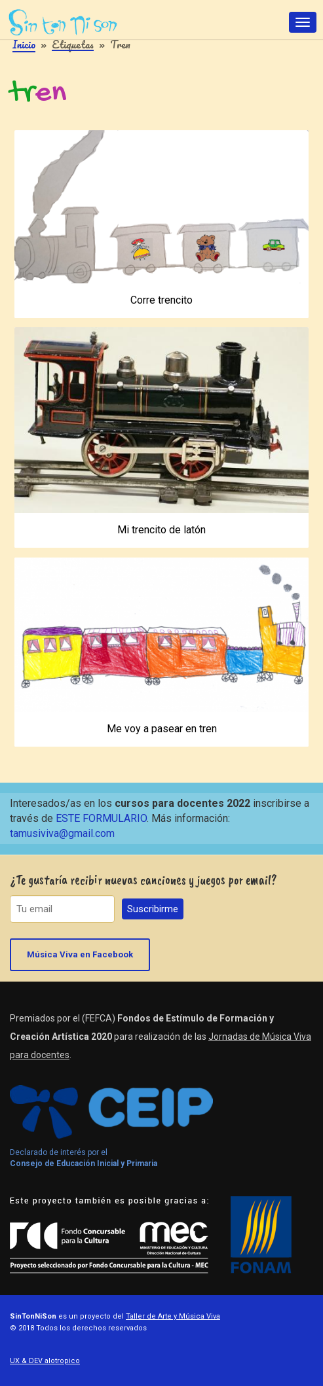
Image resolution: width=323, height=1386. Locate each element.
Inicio (23, 44)
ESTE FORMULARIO (101, 818)
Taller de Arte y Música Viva (173, 1316)
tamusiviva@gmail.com (62, 833)
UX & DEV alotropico (45, 1361)
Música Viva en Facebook (80, 954)
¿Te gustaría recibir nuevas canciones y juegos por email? (143, 880)
